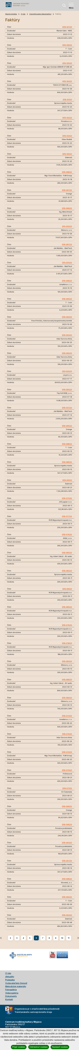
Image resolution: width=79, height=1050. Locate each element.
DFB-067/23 (67, 861)
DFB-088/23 (67, 444)
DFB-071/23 (67, 788)
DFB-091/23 (67, 480)
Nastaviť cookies (60, 1047)
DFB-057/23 (67, 408)
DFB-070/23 (67, 770)
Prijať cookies (18, 1047)
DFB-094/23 (67, 317)
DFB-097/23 (67, 190)
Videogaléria (11, 993)
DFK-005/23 (67, 226)
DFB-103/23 (67, 136)
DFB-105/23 (67, 63)
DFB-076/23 (67, 534)
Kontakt (9, 999)
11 (68, 938)
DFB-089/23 (67, 462)
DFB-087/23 (67, 244)
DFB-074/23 (67, 734)
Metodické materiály (15, 986)
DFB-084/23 (67, 698)
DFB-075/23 (67, 498)
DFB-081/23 (67, 589)
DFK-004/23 (67, 371)
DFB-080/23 (67, 607)
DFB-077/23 (67, 516)
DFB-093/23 (67, 335)
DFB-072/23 (67, 752)
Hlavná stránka (11, 14)
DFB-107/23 (67, 27)
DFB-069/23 (67, 806)
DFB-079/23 (67, 625)
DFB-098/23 (67, 172)
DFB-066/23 (67, 824)
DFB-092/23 (67, 353)
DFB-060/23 (67, 390)
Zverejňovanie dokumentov (40, 14)
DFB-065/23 (67, 897)
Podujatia (10, 979)
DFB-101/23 (67, 100)
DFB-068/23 (67, 879)
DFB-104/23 (67, 81)
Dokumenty (11, 996)
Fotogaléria (11, 989)
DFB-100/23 (67, 154)
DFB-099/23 (67, 208)
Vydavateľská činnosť (16, 983)
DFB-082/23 (67, 571)
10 (62, 938)
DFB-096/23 (67, 281)
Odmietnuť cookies (39, 1047)
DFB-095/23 (67, 299)
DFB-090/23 (67, 426)
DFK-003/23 (67, 263)
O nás (23, 14)
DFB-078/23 (67, 643)
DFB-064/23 (67, 915)
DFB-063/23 (67, 843)
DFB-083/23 (67, 661)
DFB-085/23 (67, 553)
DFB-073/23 (67, 716)
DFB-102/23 (67, 118)
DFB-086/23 (67, 680)
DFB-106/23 (67, 45)
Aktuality (9, 976)
